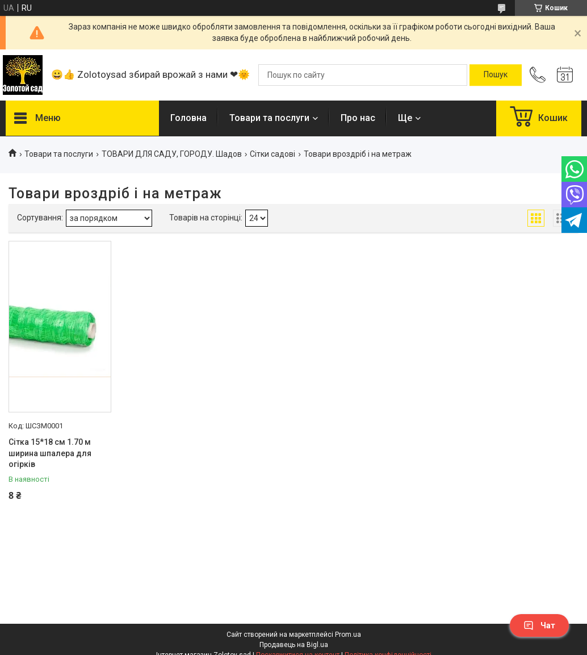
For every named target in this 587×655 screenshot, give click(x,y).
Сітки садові (272, 153)
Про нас (358, 117)
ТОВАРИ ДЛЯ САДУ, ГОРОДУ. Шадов (172, 153)
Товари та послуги (269, 117)
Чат (539, 625)
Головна (188, 117)
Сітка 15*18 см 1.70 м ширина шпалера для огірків (50, 453)
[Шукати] (495, 75)
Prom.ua (348, 635)
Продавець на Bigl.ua (293, 645)
